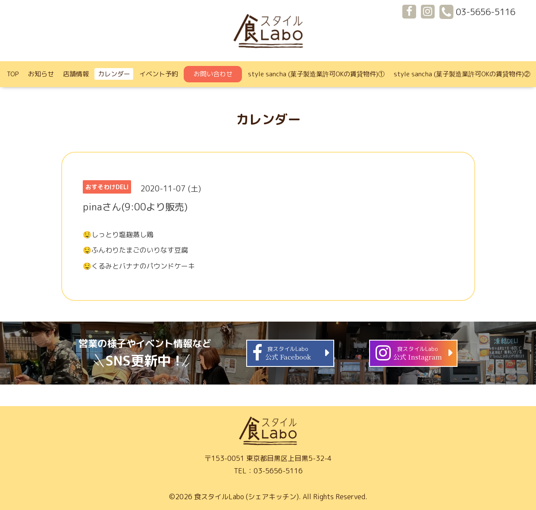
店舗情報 (76, 73)
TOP (13, 73)
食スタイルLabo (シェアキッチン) (246, 496)
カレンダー (114, 73)
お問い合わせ (213, 73)
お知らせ (41, 73)
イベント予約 (158, 73)
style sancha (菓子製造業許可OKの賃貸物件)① (316, 73)
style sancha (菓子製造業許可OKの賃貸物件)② (462, 73)
